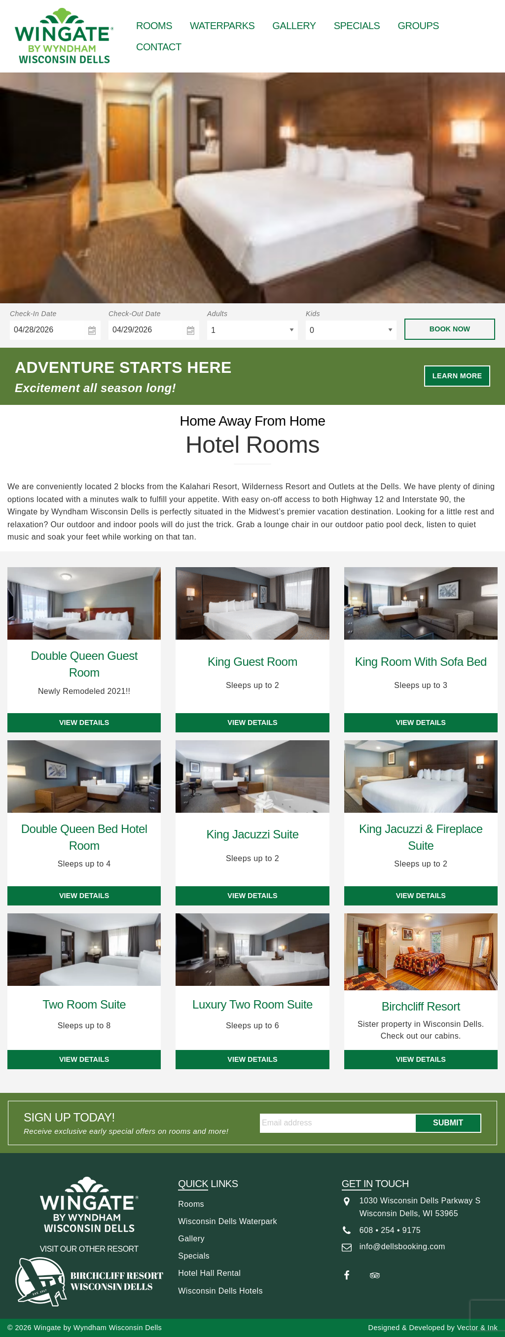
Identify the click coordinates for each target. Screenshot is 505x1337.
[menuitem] (154, 25)
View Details (84, 722)
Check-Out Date (134, 314)
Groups (418, 25)
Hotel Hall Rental (209, 1273)
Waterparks (222, 25)
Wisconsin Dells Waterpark (227, 1221)
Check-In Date (33, 314)
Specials (357, 25)
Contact (158, 46)
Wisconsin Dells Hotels (220, 1291)
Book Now (450, 329)
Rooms (154, 25)
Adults (217, 314)
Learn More (457, 376)
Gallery (294, 25)
